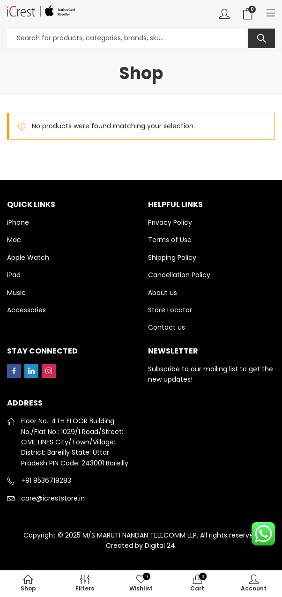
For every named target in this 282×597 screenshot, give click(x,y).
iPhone (18, 222)
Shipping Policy (172, 257)
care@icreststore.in (53, 498)
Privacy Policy (170, 222)
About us (162, 292)
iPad (14, 275)
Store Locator (170, 310)
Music (16, 292)
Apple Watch (28, 257)
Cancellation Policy (179, 275)
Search (261, 38)
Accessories (26, 310)
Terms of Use (170, 239)
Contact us (166, 327)
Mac (14, 239)
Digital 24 (160, 545)
